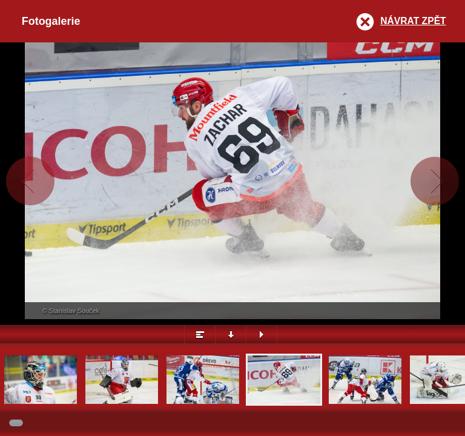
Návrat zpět (413, 21)
